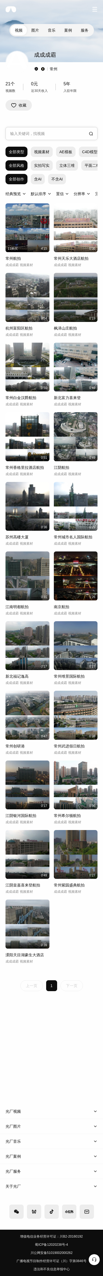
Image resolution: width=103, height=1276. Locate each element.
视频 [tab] (19, 30)
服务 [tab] (84, 30)
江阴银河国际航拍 (20, 815)
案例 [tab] (68, 30)
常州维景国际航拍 (69, 676)
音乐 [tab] (51, 30)
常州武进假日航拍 (69, 746)
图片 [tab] (35, 30)
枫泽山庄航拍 (65, 328)
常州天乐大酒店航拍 (71, 258)
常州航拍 (13, 258)
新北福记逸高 (17, 676)
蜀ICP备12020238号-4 (51, 1245)
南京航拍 (61, 607)
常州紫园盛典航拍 (69, 885)
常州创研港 (15, 746)
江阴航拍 (61, 467)
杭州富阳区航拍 (18, 328)
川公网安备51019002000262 (51, 1253)
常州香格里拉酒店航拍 (24, 467)
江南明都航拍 (17, 607)
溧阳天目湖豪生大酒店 (24, 955)
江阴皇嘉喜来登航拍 (22, 885)
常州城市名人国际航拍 (73, 537)
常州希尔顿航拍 (67, 815)
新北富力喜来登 (67, 398)
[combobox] (51, 133)
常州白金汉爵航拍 (20, 398)
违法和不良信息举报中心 (52, 1269)
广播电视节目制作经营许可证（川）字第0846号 (51, 1261)
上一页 (31, 986)
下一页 (71, 986)
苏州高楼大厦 (17, 537)
